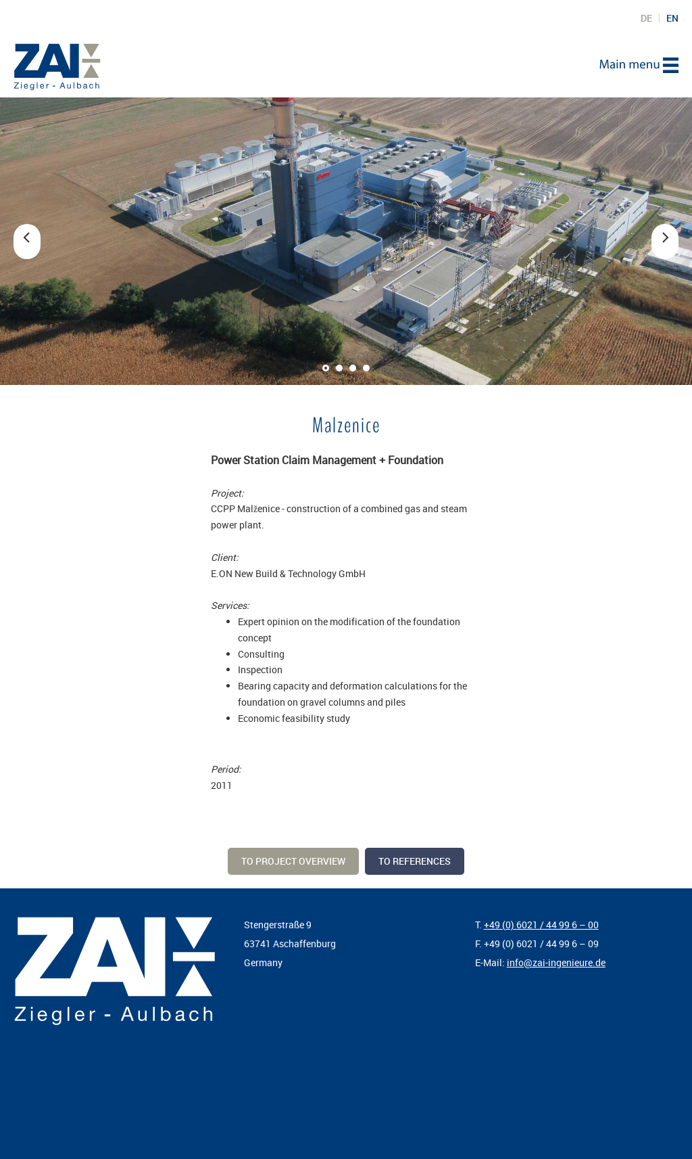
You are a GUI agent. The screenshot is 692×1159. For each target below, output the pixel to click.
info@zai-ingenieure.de (556, 962)
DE (646, 18)
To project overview (293, 861)
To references (414, 861)
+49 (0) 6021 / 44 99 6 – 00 (541, 924)
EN (672, 18)
